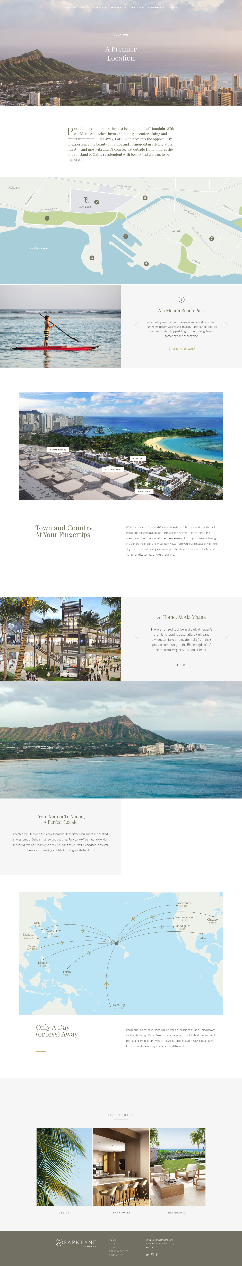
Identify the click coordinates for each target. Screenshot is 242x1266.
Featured (137, 7)
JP (152, 1247)
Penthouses (156, 7)
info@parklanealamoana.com (159, 1240)
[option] (181, 326)
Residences (119, 7)
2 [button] (181, 665)
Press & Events (118, 1251)
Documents (116, 1255)
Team (112, 1247)
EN (147, 1247)
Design (84, 7)
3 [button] (184, 665)
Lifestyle (100, 7)
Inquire (174, 7)
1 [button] (177, 665)
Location (69, 7)
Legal (112, 1244)
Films (112, 1240)
